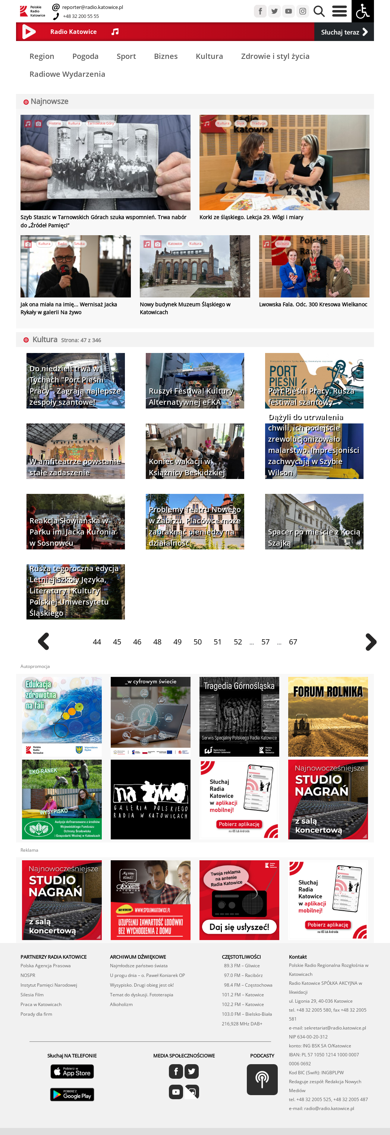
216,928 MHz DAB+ (242, 1021)
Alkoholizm (121, 1001)
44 (97, 639)
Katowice (175, 242)
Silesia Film (32, 992)
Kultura (209, 56)
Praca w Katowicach (41, 1001)
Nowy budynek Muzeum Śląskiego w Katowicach (194, 302)
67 (293, 639)
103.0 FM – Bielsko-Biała (247, 1011)
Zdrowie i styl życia (275, 56)
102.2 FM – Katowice (243, 1001)
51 (218, 639)
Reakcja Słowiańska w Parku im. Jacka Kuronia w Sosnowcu (72, 529)
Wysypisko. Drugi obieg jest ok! (142, 982)
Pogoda (85, 56)
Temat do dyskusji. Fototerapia (141, 992)
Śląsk (241, 123)
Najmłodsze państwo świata (139, 962)
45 (117, 639)
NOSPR (28, 972)
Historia (55, 123)
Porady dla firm (36, 1011)
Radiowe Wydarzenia (67, 74)
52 (238, 639)
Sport (126, 56)
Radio (62, 242)
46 (137, 639)
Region (41, 56)
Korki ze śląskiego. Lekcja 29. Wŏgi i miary (244, 216)
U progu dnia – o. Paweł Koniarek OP (147, 972)
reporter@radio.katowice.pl (92, 7)
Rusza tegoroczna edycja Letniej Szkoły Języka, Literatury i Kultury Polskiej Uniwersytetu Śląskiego (74, 587)
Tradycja (258, 123)
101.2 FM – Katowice (243, 992)
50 (198, 639)
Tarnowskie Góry (101, 123)
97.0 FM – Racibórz (242, 972)
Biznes (166, 56)
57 (265, 639)
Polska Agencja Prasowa (46, 962)
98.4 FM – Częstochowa (247, 982)
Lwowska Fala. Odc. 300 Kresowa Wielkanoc (307, 302)
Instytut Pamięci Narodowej (49, 982)
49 (177, 639)
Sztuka (79, 242)
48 (157, 639)
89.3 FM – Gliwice (241, 962)
